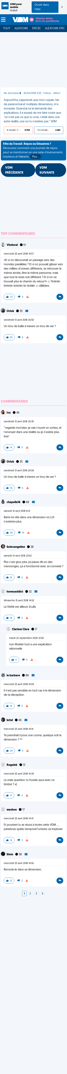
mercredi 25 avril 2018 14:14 (18, 729)
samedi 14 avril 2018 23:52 (18, 556)
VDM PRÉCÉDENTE (14, 170)
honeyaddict (15, 591)
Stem (10, 854)
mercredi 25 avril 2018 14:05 (19, 684)
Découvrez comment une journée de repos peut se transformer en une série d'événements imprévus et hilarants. (33, 151)
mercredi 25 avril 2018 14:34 (19, 774)
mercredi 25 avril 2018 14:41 (18, 818)
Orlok (11, 311)
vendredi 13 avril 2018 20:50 (19, 320)
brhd (10, 720)
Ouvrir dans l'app (41, 7)
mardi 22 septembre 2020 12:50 (26, 638)
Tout (6, 28)
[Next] (42, 894)
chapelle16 (14, 502)
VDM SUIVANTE (46, 170)
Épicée (36, 28)
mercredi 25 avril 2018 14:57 (19, 254)
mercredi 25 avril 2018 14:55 (19, 863)
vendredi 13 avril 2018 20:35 (19, 421)
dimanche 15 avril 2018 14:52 (19, 600)
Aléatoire (21, 28)
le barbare (14, 675)
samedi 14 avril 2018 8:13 (17, 511)
